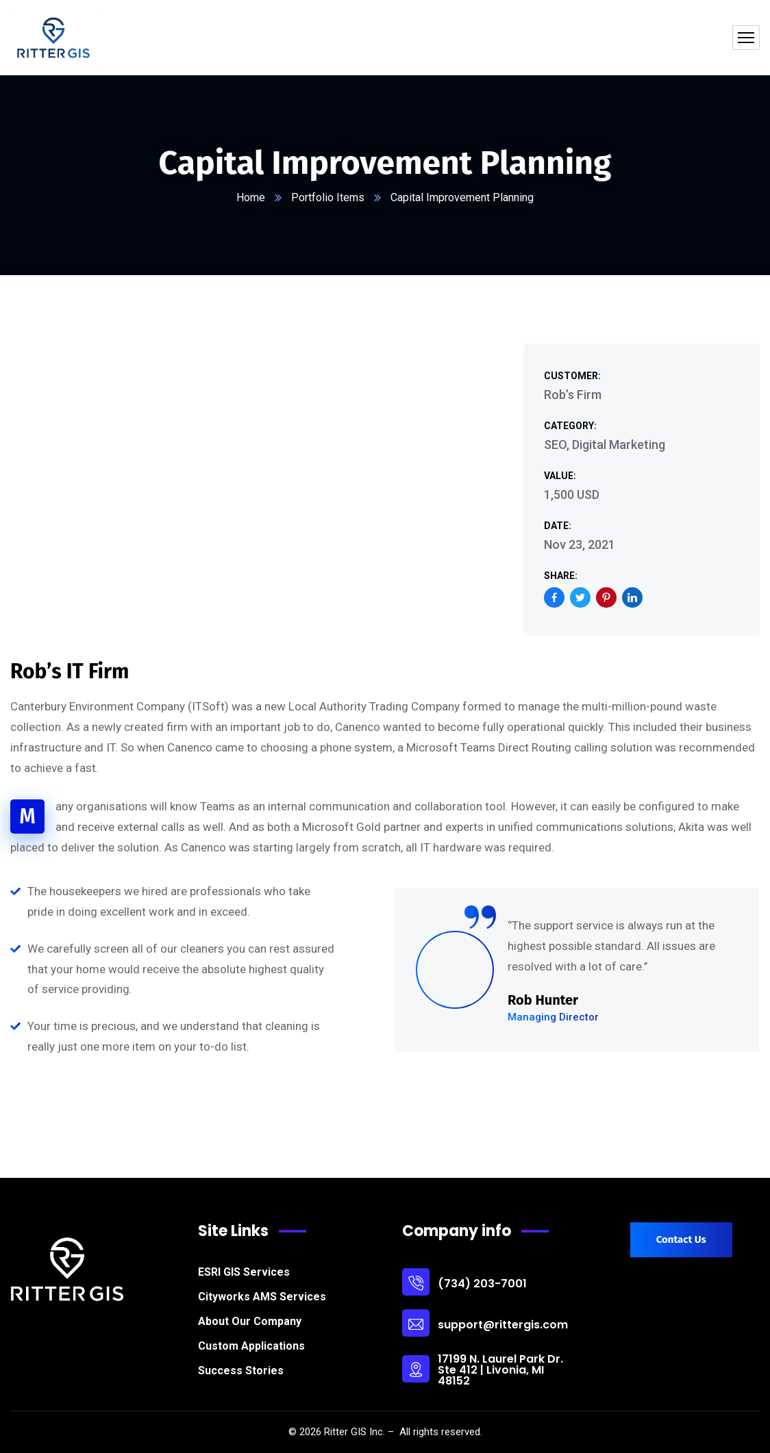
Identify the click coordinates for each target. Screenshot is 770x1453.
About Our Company (249, 1321)
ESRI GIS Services (244, 1271)
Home (250, 197)
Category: (570, 425)
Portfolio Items (327, 197)
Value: (560, 475)
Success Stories (241, 1370)
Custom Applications (251, 1345)
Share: (561, 575)
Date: (557, 525)
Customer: (572, 375)
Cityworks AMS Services (262, 1296)
